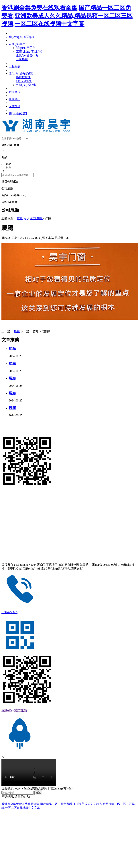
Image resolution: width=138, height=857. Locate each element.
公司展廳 (36, 218)
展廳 (17, 331)
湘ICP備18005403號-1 (105, 564)
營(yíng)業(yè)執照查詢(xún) (65, 568)
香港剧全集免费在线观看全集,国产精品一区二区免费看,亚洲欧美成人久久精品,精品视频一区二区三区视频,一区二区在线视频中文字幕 (67, 15)
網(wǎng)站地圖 (10, 552)
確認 (38, 792)
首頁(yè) (22, 218)
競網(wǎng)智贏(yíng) (21, 568)
